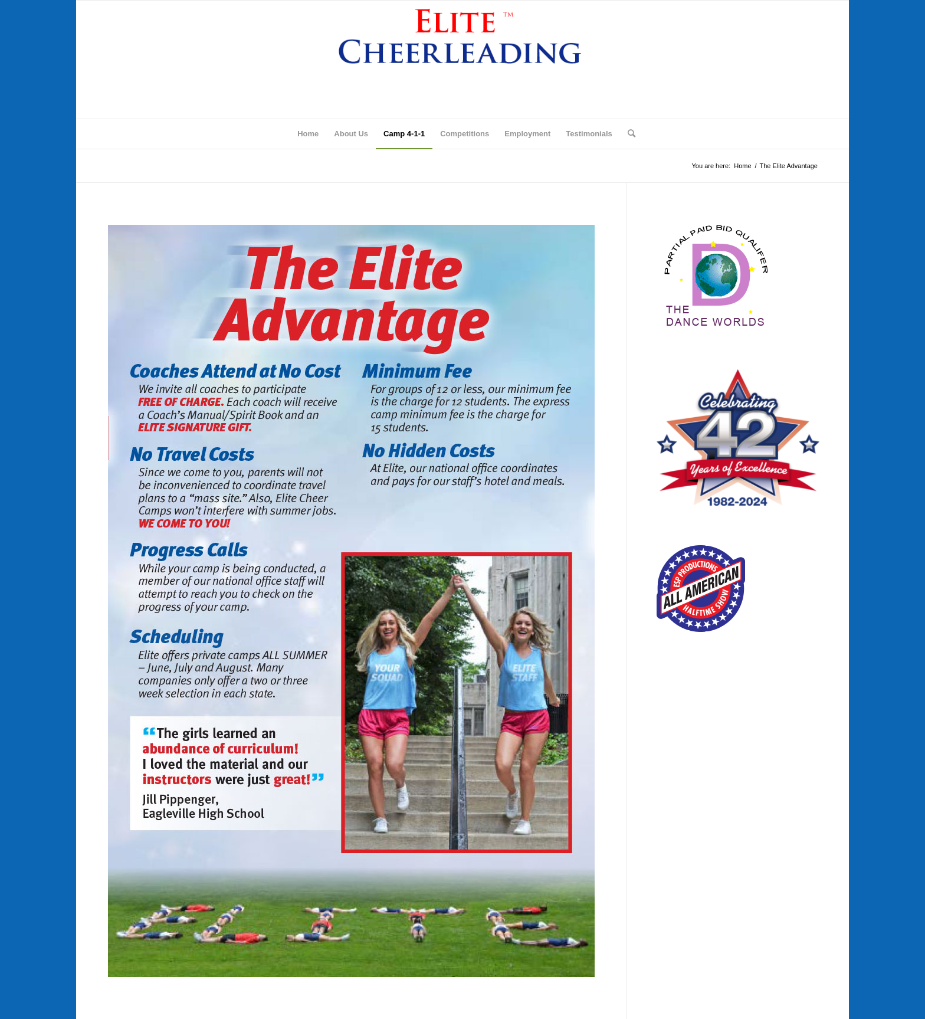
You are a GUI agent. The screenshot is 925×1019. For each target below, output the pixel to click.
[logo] (462, 60)
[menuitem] (308, 134)
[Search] (627, 134)
